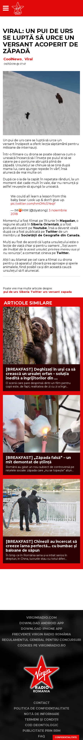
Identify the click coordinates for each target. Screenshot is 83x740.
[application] (70, 8)
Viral (29, 59)
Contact (41, 703)
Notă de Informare (41, 714)
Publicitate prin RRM (42, 731)
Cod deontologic (41, 725)
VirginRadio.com (41, 617)
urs (45, 292)
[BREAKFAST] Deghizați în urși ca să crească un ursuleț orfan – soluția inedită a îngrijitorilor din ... (41, 373)
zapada (66, 292)
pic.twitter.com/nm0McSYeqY (33, 203)
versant (54, 292)
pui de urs (10, 292)
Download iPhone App (41, 629)
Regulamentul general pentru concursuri (41, 640)
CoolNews (12, 59)
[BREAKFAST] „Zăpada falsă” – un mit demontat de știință (38, 459)
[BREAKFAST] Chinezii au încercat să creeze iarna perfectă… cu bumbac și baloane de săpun (41, 546)
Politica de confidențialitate (41, 708)
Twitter (36, 292)
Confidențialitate (66, 737)
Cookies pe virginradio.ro (41, 645)
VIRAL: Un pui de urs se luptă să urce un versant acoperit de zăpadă (40, 41)
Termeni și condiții (41, 719)
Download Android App (41, 623)
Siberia (24, 292)
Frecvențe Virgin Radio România (41, 634)
